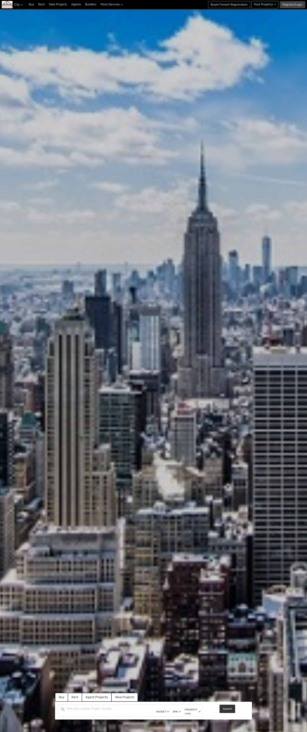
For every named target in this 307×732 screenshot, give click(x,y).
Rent (41, 4)
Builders (90, 4)
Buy (31, 4)
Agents (76, 4)
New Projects (58, 4)
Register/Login (292, 5)
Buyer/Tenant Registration (229, 5)
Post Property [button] (265, 4)
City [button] (18, 5)
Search (227, 708)
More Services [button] (112, 4)
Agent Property (99, 697)
